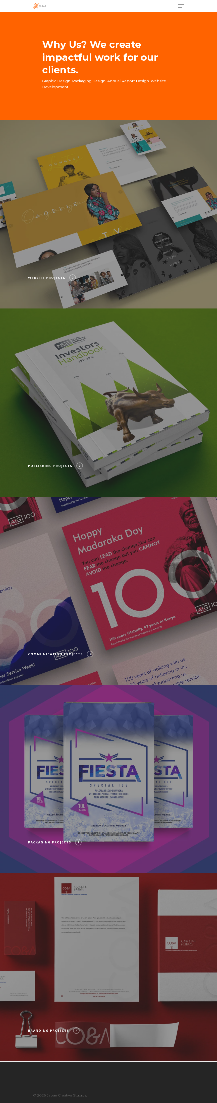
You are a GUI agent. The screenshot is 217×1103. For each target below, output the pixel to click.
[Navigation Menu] (181, 6)
